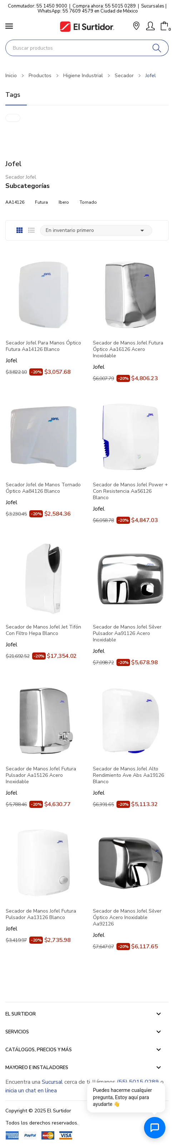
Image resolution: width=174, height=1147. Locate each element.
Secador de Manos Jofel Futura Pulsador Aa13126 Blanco (41, 914)
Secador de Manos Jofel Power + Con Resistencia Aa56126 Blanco (130, 491)
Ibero (64, 202)
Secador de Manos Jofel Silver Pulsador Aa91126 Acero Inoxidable (127, 633)
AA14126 (14, 202)
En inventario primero (96, 230)
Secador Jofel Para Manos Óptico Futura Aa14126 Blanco (43, 346)
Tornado (88, 202)
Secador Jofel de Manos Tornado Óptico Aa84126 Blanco (43, 488)
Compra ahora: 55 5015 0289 (104, 6)
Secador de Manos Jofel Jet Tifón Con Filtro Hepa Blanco (43, 630)
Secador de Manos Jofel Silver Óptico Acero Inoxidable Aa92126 (127, 917)
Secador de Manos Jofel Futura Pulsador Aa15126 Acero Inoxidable (41, 775)
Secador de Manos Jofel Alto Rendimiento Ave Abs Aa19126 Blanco (128, 775)
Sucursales (152, 6)
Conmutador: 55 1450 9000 (37, 6)
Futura (41, 202)
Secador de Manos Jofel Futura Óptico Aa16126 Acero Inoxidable (128, 349)
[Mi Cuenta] (150, 26)
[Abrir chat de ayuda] (154, 1127)
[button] (136, 26)
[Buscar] (157, 48)
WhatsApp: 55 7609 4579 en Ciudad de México (88, 11)
